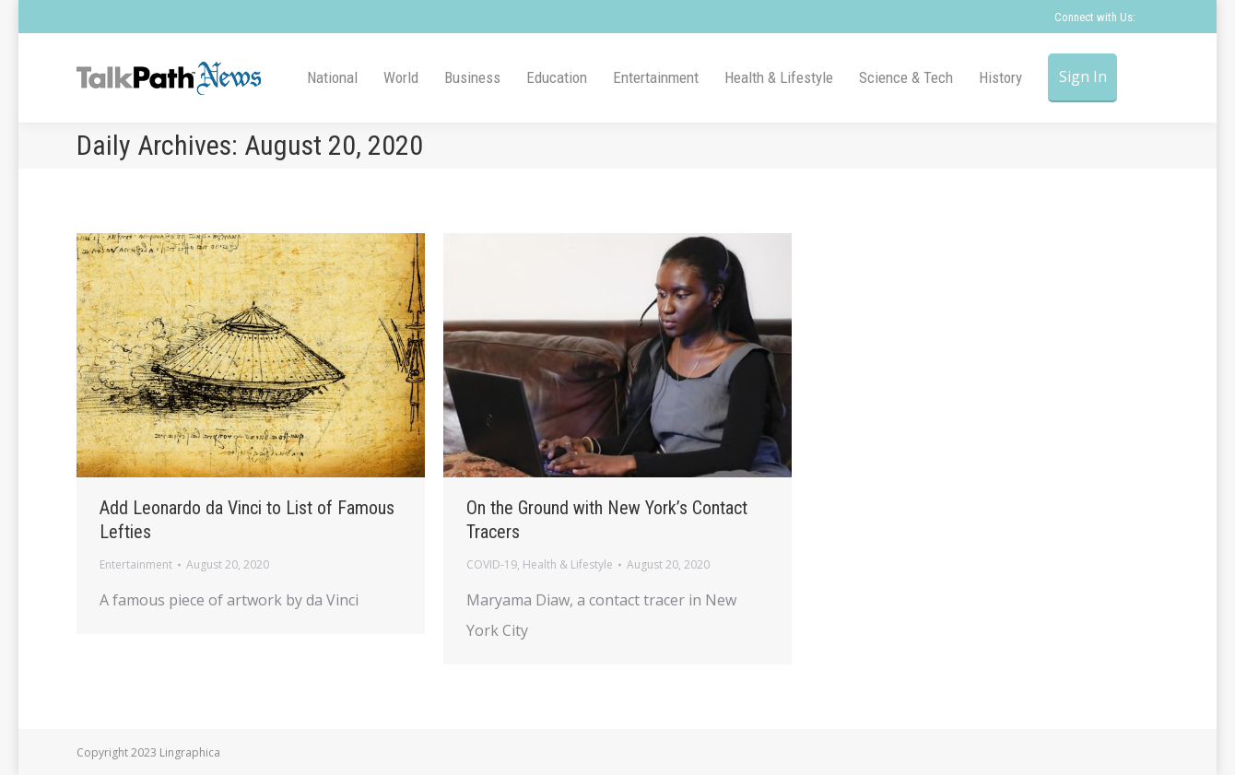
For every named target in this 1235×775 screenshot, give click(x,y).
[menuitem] (332, 78)
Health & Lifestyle (568, 564)
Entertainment (136, 564)
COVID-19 (491, 564)
